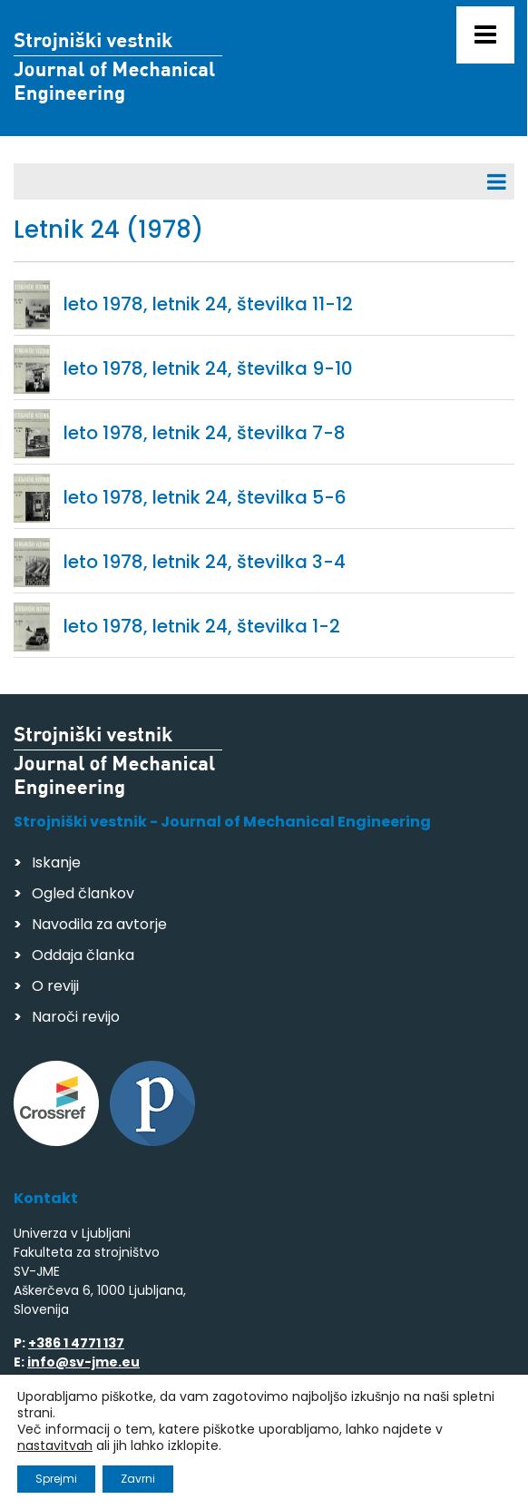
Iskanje (56, 862)
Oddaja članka (83, 955)
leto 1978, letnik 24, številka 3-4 (205, 561)
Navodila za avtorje (99, 924)
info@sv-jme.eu (83, 1362)
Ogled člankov (83, 893)
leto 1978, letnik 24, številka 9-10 (208, 368)
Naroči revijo (76, 1016)
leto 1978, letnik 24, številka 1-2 (202, 626)
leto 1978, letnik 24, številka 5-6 (205, 497)
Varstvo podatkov (247, 1441)
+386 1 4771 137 (76, 1343)
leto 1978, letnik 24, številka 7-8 (205, 433)
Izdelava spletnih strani (138, 1476)
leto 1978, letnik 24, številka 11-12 (208, 304)
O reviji (55, 985)
